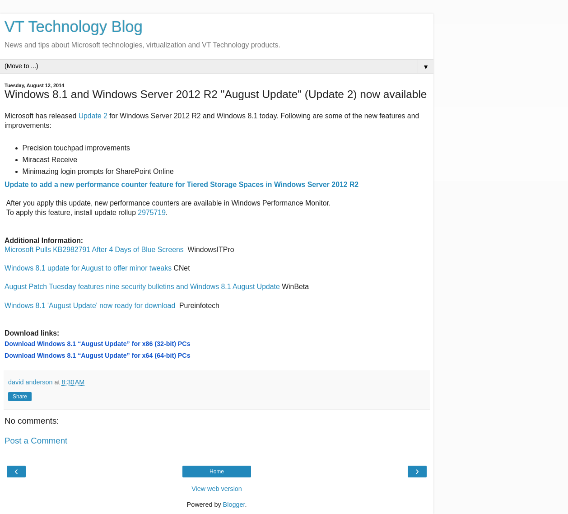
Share (20, 396)
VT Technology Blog (74, 26)
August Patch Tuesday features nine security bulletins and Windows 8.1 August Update (142, 286)
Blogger (234, 504)
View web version (216, 488)
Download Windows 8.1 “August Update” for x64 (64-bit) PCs (98, 355)
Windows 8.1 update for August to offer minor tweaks (88, 268)
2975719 (152, 212)
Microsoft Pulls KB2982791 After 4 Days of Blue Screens (94, 249)
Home (217, 471)
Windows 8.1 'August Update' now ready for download (90, 305)
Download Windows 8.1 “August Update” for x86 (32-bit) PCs (98, 343)
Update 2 (93, 116)
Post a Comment (36, 440)
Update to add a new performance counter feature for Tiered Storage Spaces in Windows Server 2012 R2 (181, 184)
